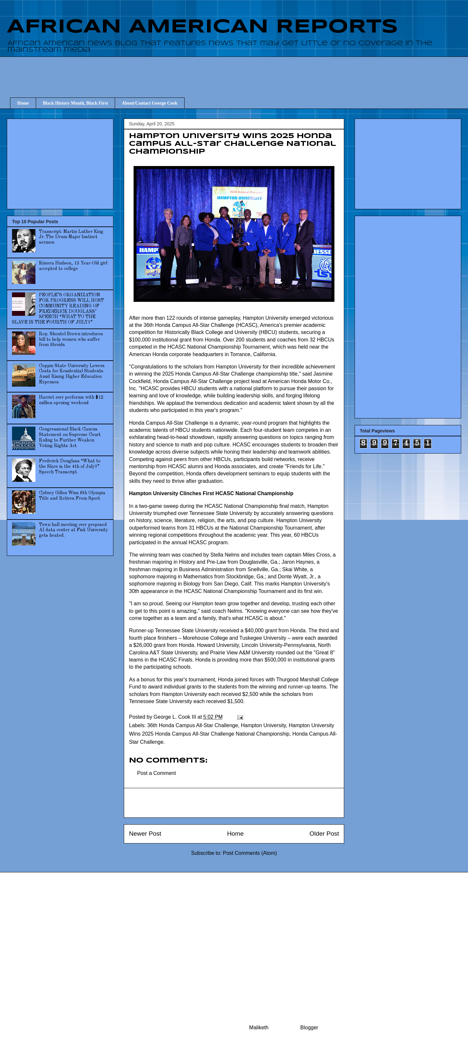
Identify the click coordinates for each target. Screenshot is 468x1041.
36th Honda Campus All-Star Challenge (192, 725)
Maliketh (259, 1027)
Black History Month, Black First (75, 103)
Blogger (309, 1027)
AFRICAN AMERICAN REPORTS (202, 27)
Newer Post (145, 833)
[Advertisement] (237, 71)
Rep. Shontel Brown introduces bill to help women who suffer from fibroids (71, 339)
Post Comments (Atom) (250, 853)
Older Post (324, 833)
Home (23, 103)
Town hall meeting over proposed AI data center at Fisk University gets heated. (73, 530)
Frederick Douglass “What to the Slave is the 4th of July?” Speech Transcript (69, 466)
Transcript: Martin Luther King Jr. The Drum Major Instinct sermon (71, 237)
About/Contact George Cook (149, 103)
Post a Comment (156, 773)
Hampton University (263, 725)
